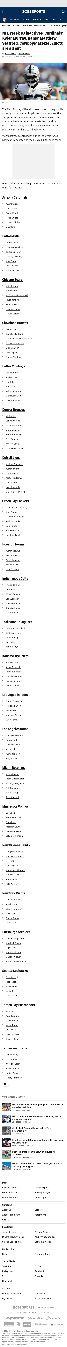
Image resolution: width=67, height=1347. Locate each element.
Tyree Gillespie (13, 637)
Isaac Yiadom (12, 569)
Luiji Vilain (10, 813)
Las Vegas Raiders (15, 695)
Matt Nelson (12, 482)
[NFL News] (14, 19)
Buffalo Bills (11, 236)
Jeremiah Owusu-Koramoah (19, 338)
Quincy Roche (12, 918)
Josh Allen (33, 125)
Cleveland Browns (15, 323)
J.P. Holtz (10, 861)
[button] (59, 19)
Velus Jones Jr (12, 304)
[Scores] (26, 19)
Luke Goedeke (12, 1034)
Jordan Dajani (24, 53)
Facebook (39, 1271)
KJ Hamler (11, 416)
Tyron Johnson (13, 560)
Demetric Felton (13, 334)
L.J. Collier (10, 991)
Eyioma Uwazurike (14, 448)
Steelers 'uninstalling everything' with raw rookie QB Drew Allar (38, 1141)
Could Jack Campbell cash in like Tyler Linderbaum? (32, 1130)
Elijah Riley (11, 947)
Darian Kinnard (13, 685)
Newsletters (41, 1293)
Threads (39, 1276)
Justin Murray (12, 270)
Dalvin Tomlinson (14, 836)
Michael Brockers (14, 464)
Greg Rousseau (13, 265)
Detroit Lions (11, 458)
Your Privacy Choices (45, 1237)
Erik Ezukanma (13, 788)
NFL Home (6, 26)
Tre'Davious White (14, 247)
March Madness (10, 1197)
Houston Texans (13, 544)
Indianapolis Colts (15, 579)
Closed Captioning (11, 1242)
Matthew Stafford (12, 129)
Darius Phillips (13, 421)
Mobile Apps (41, 1197)
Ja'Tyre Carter (12, 313)
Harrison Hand (13, 309)
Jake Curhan (11, 995)
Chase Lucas (12, 473)
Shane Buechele (13, 667)
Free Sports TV (9, 1192)
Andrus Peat (12, 879)
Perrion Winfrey (13, 357)
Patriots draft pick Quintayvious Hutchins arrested (34, 1153)
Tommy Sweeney (14, 256)
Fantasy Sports (42, 1187)
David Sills (11, 922)
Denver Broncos (13, 410)
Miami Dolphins (13, 768)
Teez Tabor (11, 982)
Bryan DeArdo (10, 53)
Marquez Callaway (14, 851)
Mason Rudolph (13, 957)
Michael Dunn (12, 348)
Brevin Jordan (12, 564)
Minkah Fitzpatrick (15, 938)
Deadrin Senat (12, 1039)
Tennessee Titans (14, 1048)
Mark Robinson (13, 952)
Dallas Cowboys (13, 366)
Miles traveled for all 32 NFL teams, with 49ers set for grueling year (37, 1165)
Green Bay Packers (15, 501)
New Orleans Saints (16, 845)
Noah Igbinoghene (15, 783)
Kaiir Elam (11, 261)
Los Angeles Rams (15, 729)
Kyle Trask (11, 1011)
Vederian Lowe (13, 827)
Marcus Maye (12, 874)
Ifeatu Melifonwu (14, 478)
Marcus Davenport (15, 856)
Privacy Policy (41, 1232)
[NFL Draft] (50, 19)
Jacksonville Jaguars (17, 622)
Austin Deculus (13, 551)
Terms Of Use (9, 1232)
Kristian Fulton (13, 1064)
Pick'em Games (10, 1187)
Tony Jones (11, 977)
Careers (39, 1210)
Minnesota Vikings (15, 807)
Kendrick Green (13, 943)
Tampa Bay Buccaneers (18, 1005)
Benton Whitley (13, 817)
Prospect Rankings (41, 26)
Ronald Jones (12, 662)
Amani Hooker (13, 1068)
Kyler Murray (47, 125)
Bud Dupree (11, 1059)
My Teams (7, 1298)
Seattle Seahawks (15, 971)
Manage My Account (12, 1293)
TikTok (38, 1266)
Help (4, 1254)
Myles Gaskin (12, 774)
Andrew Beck (12, 444)
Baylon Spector (13, 252)
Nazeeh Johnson (14, 671)
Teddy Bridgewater (15, 778)
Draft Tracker (27, 26)
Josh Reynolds (13, 487)
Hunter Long (12, 792)
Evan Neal (10, 913)
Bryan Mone (12, 986)
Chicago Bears (12, 280)
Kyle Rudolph (12, 1016)
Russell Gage (12, 1020)
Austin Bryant (12, 469)
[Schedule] (37, 19)
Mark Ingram (12, 865)
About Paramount (11, 1215)
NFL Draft (16, 26)
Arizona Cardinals (15, 198)
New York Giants (13, 893)
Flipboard (7, 1281)
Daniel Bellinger (13, 899)
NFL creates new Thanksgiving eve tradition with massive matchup (37, 1106)
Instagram (7, 1271)
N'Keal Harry (12, 286)
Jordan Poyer (12, 242)
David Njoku (11, 352)
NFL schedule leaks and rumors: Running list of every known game (36, 1118)
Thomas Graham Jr (15, 343)
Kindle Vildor (12, 290)
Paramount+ (41, 1215)
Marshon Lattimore (15, 870)
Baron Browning (14, 434)
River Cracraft (12, 797)
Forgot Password (43, 1298)
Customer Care (42, 1254)
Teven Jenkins (12, 300)
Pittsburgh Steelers (16, 932)
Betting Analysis (43, 1192)
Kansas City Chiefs (15, 656)
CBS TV (5, 1219)
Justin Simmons (13, 425)
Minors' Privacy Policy (13, 1237)
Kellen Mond (12, 329)
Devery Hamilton (14, 909)
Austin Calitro (12, 904)
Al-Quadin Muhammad (17, 295)
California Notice (43, 1242)
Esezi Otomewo (13, 831)
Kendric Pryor (12, 646)
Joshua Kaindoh (13, 681)
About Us (6, 1210)
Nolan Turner (12, 1025)
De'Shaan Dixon (13, 633)
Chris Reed (11, 822)
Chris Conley (12, 1054)
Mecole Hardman (14, 676)
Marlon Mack (12, 430)
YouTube (6, 1266)
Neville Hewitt (13, 555)
